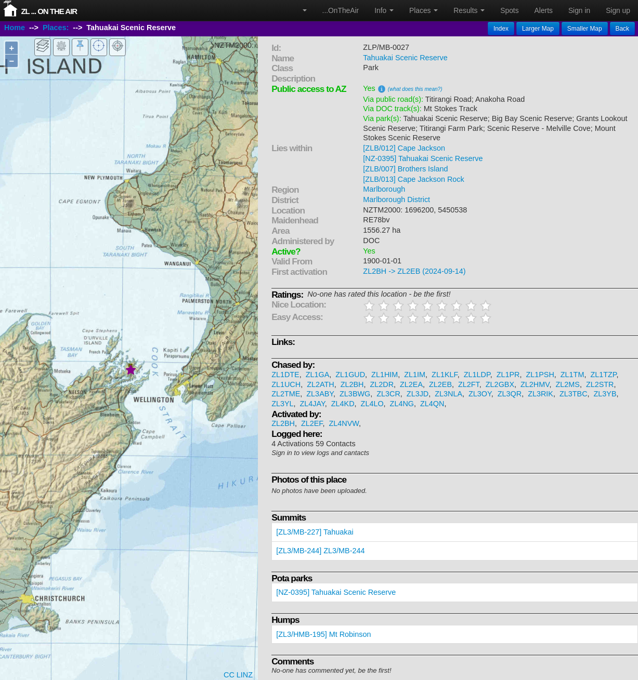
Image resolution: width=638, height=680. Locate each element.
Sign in (579, 10)
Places (423, 10)
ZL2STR (600, 384)
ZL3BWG (355, 394)
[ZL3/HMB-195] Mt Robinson (323, 634)
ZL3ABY (319, 394)
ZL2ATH (320, 384)
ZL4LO (372, 403)
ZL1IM (414, 374)
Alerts (544, 10)
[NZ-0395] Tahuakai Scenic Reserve (423, 158)
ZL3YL (282, 403)
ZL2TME (285, 394)
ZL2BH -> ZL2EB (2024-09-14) (414, 271)
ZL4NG (402, 403)
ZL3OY (479, 394)
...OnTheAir (340, 10)
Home (14, 27)
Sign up (618, 10)
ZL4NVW (344, 423)
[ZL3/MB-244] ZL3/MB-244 (320, 550)
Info (384, 10)
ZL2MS (568, 384)
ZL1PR (508, 374)
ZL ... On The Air (49, 11)
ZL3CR (388, 394)
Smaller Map (584, 28)
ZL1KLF (445, 374)
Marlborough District (396, 199)
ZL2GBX (500, 384)
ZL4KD (343, 403)
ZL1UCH (286, 384)
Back (622, 28)
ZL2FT (468, 384)
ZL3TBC (573, 394)
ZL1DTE (285, 374)
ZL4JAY (312, 403)
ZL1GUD (350, 374)
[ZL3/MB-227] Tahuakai (315, 532)
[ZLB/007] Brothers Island (405, 169)
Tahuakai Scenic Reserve (405, 58)
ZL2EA (411, 384)
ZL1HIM (384, 374)
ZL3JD (417, 394)
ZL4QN (432, 403)
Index (501, 28)
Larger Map (538, 28)
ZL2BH (352, 384)
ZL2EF (312, 423)
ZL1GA (318, 374)
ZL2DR (382, 384)
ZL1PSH (540, 374)
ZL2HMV (534, 384)
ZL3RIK (540, 394)
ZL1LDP (477, 374)
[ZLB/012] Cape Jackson (404, 148)
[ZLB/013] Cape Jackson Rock (413, 179)
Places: (56, 27)
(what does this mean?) (415, 89)
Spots (509, 10)
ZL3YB (605, 394)
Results (469, 10)
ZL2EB (440, 384)
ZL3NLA (448, 394)
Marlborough (384, 189)
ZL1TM (572, 374)
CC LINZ (238, 675)
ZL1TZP (603, 374)
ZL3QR (510, 394)
